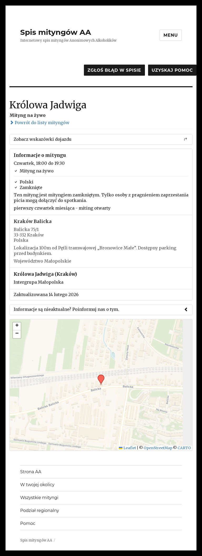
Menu (171, 35)
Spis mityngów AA (55, 32)
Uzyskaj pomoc (172, 70)
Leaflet (127, 448)
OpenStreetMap (158, 448)
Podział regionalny (39, 510)
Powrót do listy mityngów (39, 122)
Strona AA (30, 471)
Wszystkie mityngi (39, 497)
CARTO (184, 448)
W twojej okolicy (37, 484)
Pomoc (27, 523)
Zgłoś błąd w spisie (114, 70)
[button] (99, 376)
